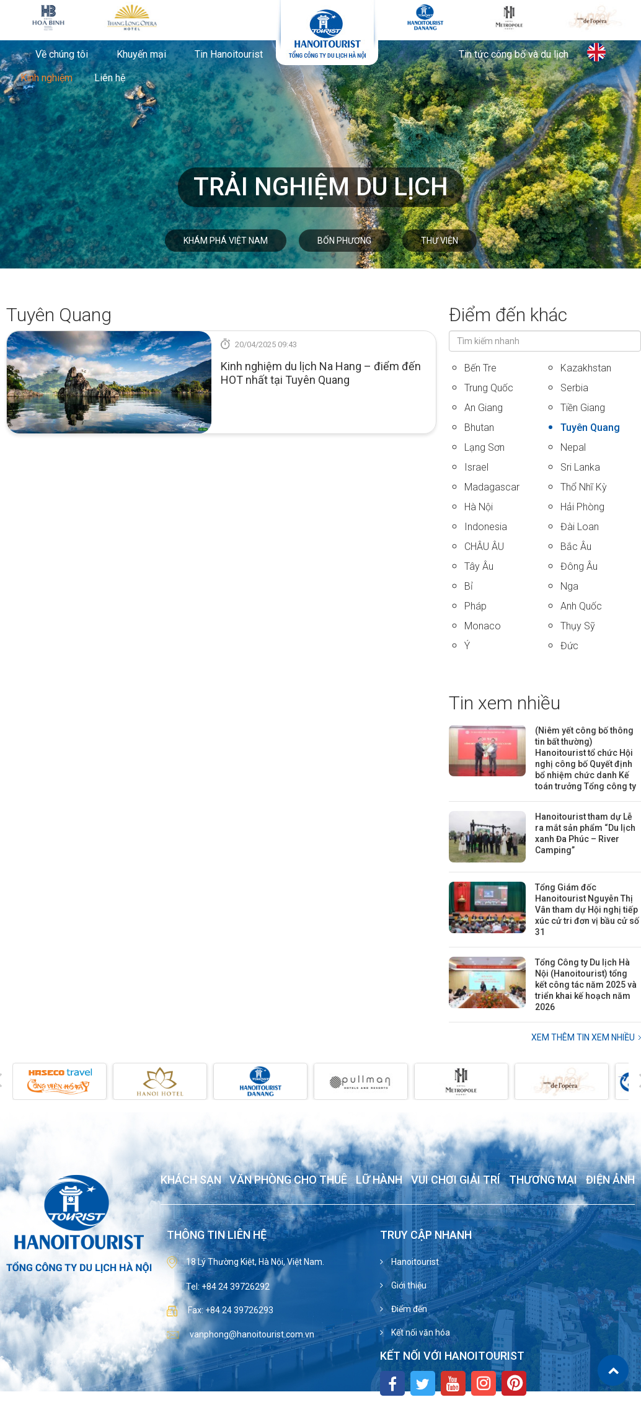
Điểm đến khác (508, 315)
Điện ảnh (610, 1180)
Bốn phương (344, 241)
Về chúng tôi (61, 54)
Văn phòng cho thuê (288, 1180)
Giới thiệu (408, 1285)
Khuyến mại (141, 54)
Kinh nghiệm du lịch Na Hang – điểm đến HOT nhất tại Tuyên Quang (321, 373)
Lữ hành (379, 1180)
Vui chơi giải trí (455, 1180)
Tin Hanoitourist (229, 54)
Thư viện (439, 241)
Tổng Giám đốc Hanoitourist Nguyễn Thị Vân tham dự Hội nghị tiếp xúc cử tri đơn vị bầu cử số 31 (587, 909)
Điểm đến (408, 1309)
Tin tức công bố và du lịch (513, 54)
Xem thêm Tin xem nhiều (583, 1037)
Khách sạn (191, 1180)
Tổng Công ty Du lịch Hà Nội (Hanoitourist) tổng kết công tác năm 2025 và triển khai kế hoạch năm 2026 (586, 984)
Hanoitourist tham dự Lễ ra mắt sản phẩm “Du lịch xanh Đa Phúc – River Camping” (585, 833)
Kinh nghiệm (46, 78)
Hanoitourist (414, 1262)
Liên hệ (109, 78)
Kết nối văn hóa (419, 1332)
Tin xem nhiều (504, 703)
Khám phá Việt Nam (225, 241)
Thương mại (543, 1180)
